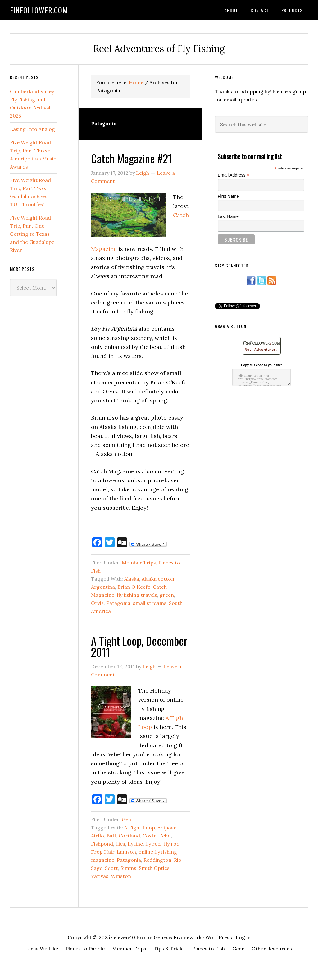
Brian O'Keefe (133, 587)
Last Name (228, 216)
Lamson (126, 852)
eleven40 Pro (129, 937)
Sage (96, 868)
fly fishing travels (137, 595)
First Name (228, 196)
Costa (150, 836)
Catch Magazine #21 (131, 158)
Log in (243, 937)
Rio (177, 860)
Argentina (103, 587)
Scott (111, 868)
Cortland (129, 836)
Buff (111, 836)
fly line (135, 844)
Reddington (157, 860)
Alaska (131, 579)
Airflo (97, 836)
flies (120, 844)
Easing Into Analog (32, 129)
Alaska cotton (158, 579)
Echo (165, 836)
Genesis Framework (178, 937)
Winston (121, 876)
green (167, 595)
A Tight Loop (139, 827)
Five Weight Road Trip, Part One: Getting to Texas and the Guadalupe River (32, 234)
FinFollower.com (39, 10)
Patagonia (118, 603)
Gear (128, 819)
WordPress (218, 937)
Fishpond (102, 844)
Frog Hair (102, 852)
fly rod (171, 844)
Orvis (97, 603)
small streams (149, 603)
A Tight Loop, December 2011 (139, 646)
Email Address (233, 175)
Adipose (166, 827)
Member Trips (139, 562)
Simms (128, 868)
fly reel (153, 844)
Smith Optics (154, 868)
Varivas (99, 876)
